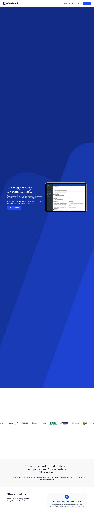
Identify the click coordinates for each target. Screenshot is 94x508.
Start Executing (14, 207)
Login (87, 3)
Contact (79, 3)
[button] (66, 3)
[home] (12, 3)
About (73, 3)
